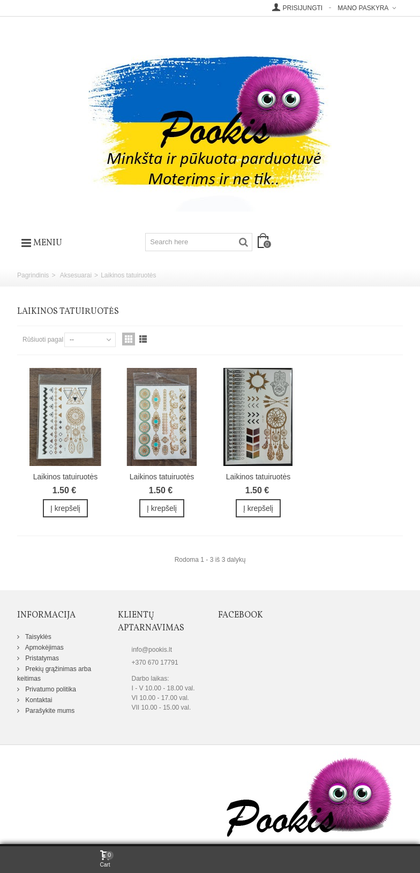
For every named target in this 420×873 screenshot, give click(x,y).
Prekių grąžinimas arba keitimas (54, 673)
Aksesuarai (76, 275)
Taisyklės (37, 637)
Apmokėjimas (44, 647)
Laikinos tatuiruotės (65, 476)
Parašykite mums (49, 710)
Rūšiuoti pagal (42, 339)
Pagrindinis (33, 275)
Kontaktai (38, 700)
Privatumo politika (50, 689)
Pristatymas (41, 658)
